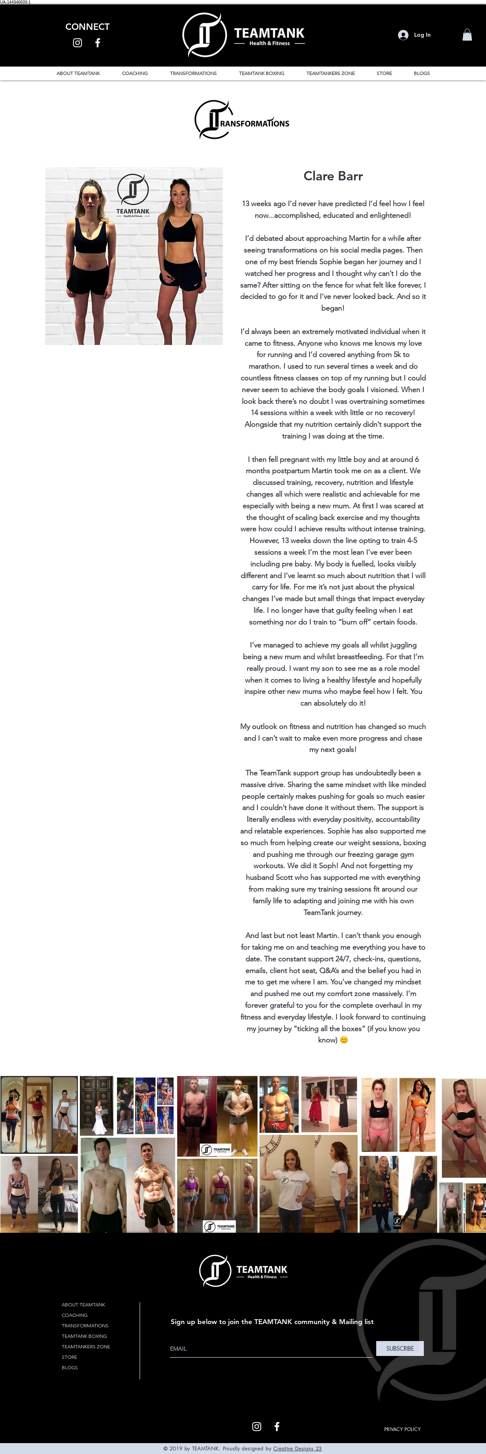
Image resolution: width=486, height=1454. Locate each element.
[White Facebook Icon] (98, 43)
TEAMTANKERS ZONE (86, 1346)
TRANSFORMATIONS (85, 1325)
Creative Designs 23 (297, 1448)
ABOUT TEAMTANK (83, 1304)
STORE (69, 1357)
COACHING (75, 1315)
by (269, 1448)
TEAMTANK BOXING (84, 1336)
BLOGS (70, 1367)
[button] (467, 35)
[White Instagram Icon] (77, 43)
